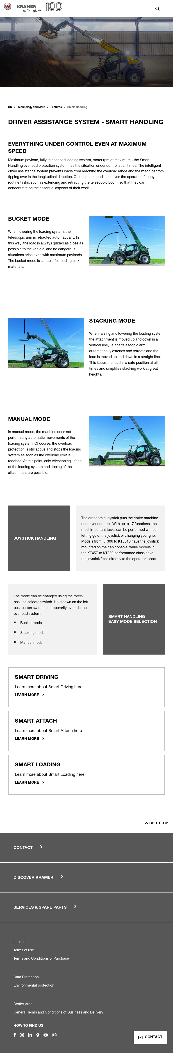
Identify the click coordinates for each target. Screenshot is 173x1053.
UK (10, 107)
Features (56, 107)
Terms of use (24, 950)
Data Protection (26, 977)
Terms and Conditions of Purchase (41, 958)
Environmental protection (34, 985)
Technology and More (31, 107)
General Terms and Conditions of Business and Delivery (58, 1012)
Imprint (19, 941)
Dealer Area (23, 1004)
